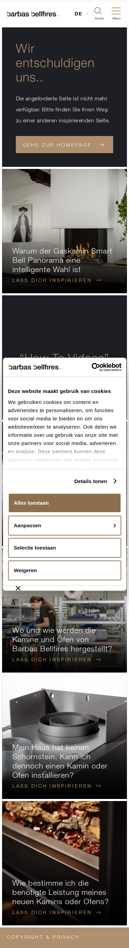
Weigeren (25, 570)
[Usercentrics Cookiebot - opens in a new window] (92, 367)
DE (79, 13)
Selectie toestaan (35, 548)
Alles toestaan (31, 503)
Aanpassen (65, 525)
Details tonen (90, 481)
